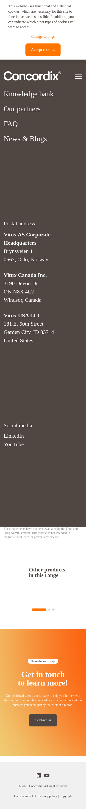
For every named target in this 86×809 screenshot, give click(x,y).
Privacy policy (48, 796)
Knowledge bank (29, 191)
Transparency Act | (26, 796)
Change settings (43, 36)
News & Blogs (25, 236)
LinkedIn (14, 533)
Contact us (43, 720)
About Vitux (22, 161)
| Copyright (65, 796)
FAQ (11, 221)
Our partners (22, 206)
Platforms (18, 176)
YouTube (14, 542)
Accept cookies (43, 49)
